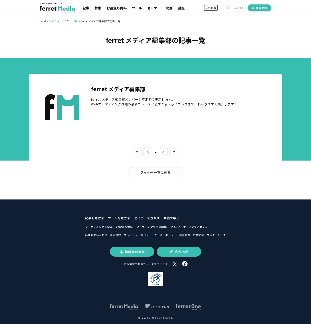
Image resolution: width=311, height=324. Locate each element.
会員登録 (259, 8)
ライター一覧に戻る (160, 172)
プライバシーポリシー (137, 235)
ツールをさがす (119, 218)
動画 (169, 8)
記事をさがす (94, 218)
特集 (98, 8)
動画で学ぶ (172, 218)
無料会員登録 (132, 252)
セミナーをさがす (147, 218)
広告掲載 (211, 8)
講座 (181, 8)
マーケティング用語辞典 (151, 227)
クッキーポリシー (165, 235)
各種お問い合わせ (96, 235)
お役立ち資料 (117, 8)
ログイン (239, 7)
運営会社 (184, 235)
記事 (86, 8)
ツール (137, 8)
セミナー (154, 8)
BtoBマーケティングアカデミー (190, 227)
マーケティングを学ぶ (99, 227)
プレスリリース (216, 235)
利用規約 (115, 235)
